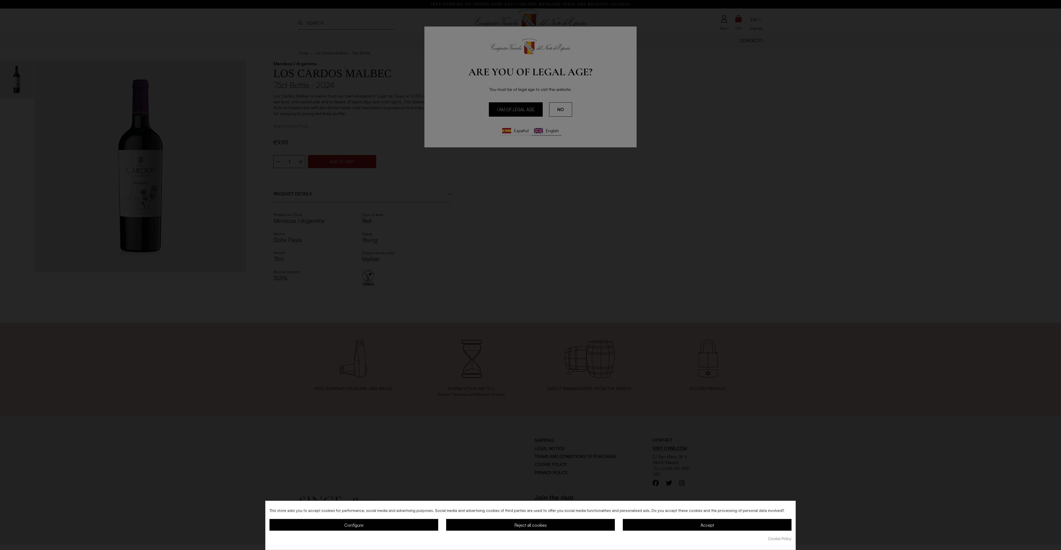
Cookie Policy (780, 538)
